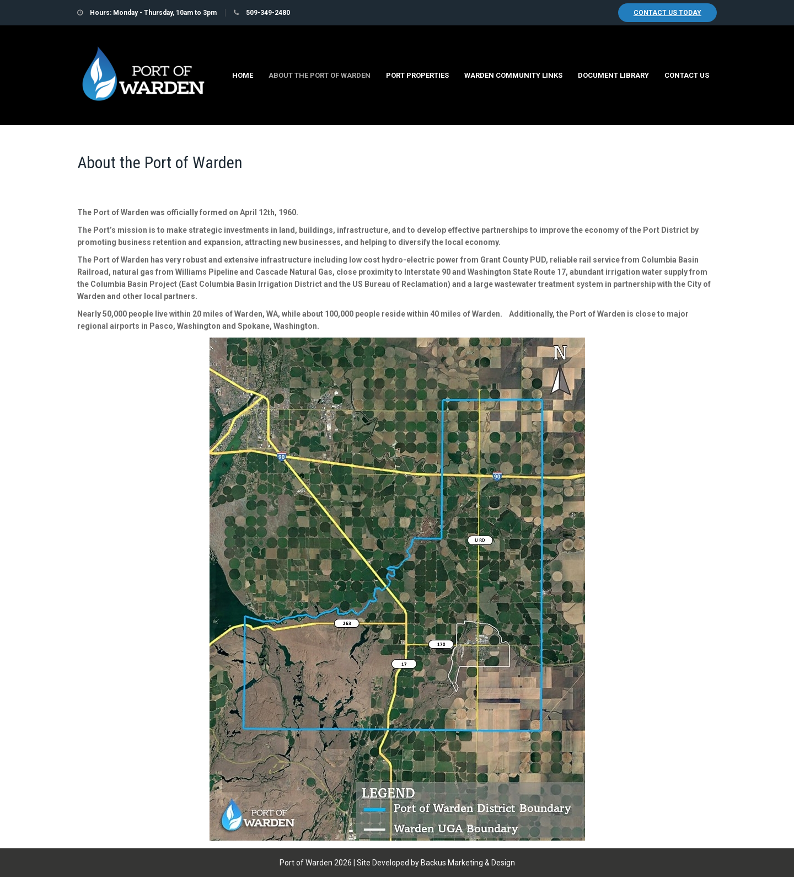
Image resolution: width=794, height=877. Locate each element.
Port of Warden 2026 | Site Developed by (350, 862)
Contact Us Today (667, 13)
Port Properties (417, 75)
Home (242, 75)
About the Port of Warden (320, 75)
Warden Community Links (513, 75)
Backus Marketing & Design (468, 862)
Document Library (613, 75)
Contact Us (686, 75)
